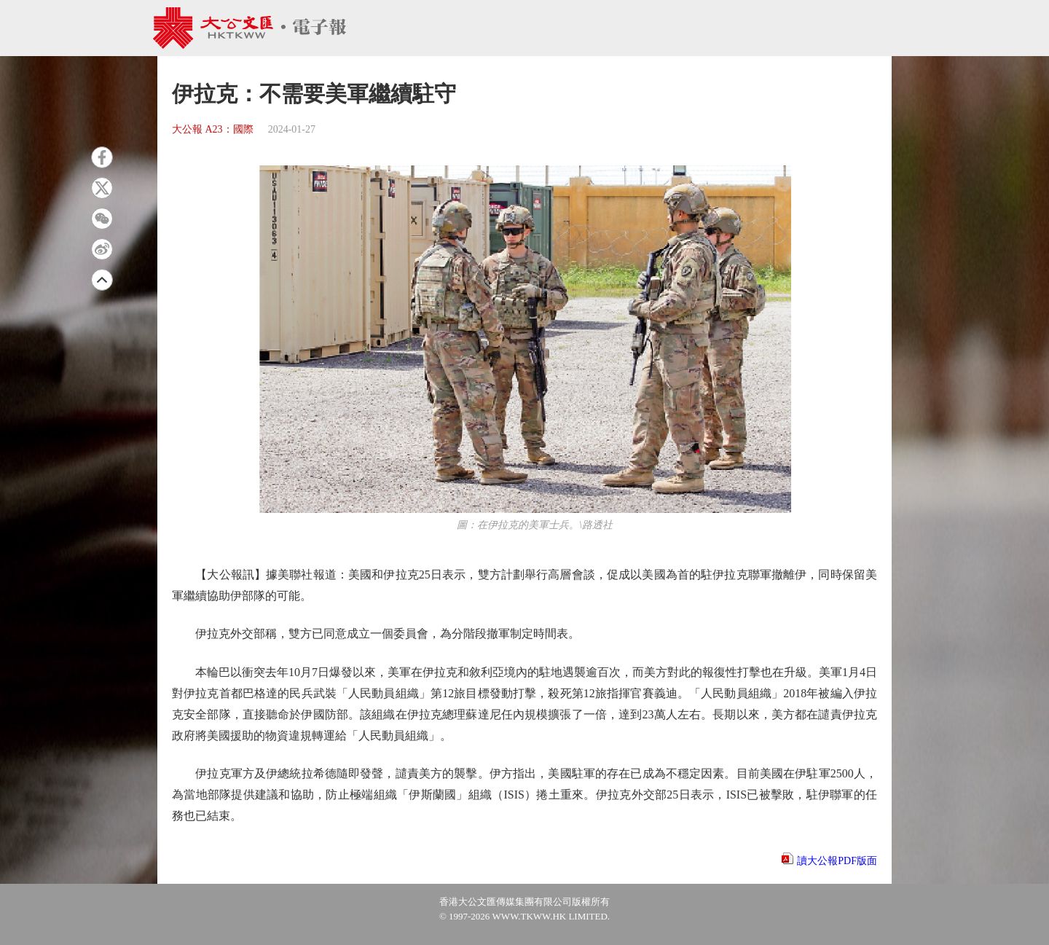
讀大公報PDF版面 (837, 860)
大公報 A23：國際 (213, 129)
